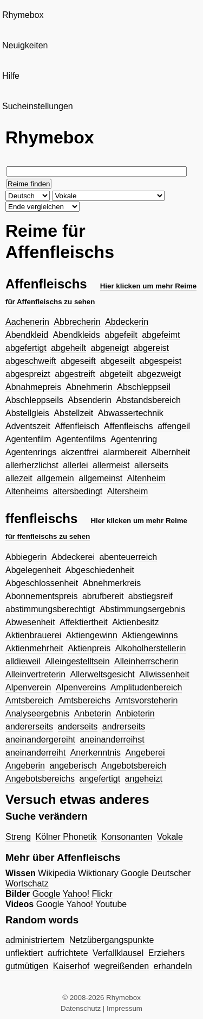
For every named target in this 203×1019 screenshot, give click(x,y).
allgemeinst (100, 478)
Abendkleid (26, 334)
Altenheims (26, 491)
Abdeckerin (126, 321)
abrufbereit (103, 596)
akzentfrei (80, 452)
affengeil (174, 426)
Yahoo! (76, 893)
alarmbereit (125, 452)
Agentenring (133, 439)
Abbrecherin (77, 321)
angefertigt (100, 778)
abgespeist (160, 361)
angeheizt (143, 778)
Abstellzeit (73, 413)
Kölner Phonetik (66, 836)
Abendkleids (76, 334)
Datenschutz (81, 1008)
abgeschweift (30, 361)
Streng (18, 836)
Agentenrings (30, 452)
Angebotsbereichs (40, 778)
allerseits (151, 465)
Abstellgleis (27, 413)
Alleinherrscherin (146, 661)
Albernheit (170, 452)
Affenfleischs (128, 426)
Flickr (102, 893)
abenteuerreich (128, 557)
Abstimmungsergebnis (142, 609)
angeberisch (72, 765)
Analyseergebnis (37, 713)
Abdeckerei (73, 557)
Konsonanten (126, 836)
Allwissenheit (164, 674)
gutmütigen (26, 966)
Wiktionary (98, 873)
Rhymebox (22, 15)
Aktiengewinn (91, 635)
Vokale (170, 836)
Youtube (111, 904)
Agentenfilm (28, 439)
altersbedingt (78, 491)
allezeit (18, 478)
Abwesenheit (30, 622)
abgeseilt (117, 361)
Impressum (124, 1008)
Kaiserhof (71, 966)
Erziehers (166, 953)
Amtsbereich (29, 700)
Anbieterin (135, 713)
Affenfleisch (77, 426)
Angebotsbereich (133, 765)
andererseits (29, 726)
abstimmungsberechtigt (50, 609)
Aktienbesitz (135, 622)
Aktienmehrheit (34, 648)
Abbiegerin (26, 557)
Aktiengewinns (150, 635)
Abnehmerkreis (112, 583)
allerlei (75, 465)
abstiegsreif (150, 596)
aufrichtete (68, 953)
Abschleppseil (144, 387)
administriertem (34, 940)
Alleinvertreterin (35, 674)
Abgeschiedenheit (100, 570)
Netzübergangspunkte (111, 940)
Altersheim (127, 491)
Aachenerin (27, 321)
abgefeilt (120, 334)
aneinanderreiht (35, 752)
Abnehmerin (89, 387)
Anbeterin (93, 713)
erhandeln (173, 966)
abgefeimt (161, 334)
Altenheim (146, 478)
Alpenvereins (81, 687)
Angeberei (145, 752)
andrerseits (123, 726)
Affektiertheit (84, 622)
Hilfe (10, 75)
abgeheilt (68, 348)
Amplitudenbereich (146, 687)
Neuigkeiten (25, 45)
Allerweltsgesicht (102, 674)
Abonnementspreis (41, 596)
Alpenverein (28, 687)
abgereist (151, 348)
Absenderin (90, 400)
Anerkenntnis (95, 752)
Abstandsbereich (148, 400)
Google (135, 873)
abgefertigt (26, 348)
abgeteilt (116, 374)
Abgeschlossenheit (41, 583)
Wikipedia (56, 873)
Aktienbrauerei (33, 635)
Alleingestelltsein (77, 661)
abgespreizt (27, 374)
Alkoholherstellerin (150, 648)
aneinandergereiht (40, 739)
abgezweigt (159, 374)
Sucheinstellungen (37, 106)
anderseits (78, 726)
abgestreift (75, 374)
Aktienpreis (89, 648)
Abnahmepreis (33, 387)
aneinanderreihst (112, 739)
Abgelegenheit (33, 570)
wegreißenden (121, 966)
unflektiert (24, 953)
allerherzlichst (31, 465)
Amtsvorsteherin (146, 700)
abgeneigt (109, 348)
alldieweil (23, 661)
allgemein (55, 478)
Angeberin (25, 765)
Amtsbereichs (84, 700)
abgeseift (78, 361)
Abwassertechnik (130, 413)
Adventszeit (27, 426)
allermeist (111, 465)
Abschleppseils (34, 400)
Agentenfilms (81, 439)
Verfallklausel (118, 953)
